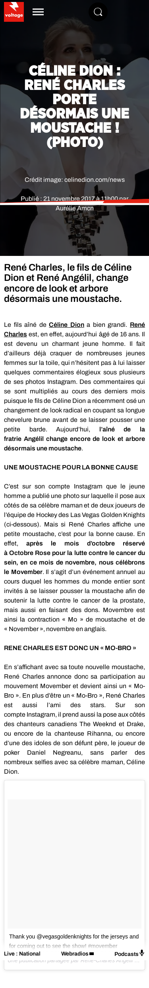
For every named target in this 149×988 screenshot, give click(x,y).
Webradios (75, 954)
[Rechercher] (98, 11)
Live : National (22, 954)
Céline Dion (66, 324)
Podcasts (129, 953)
